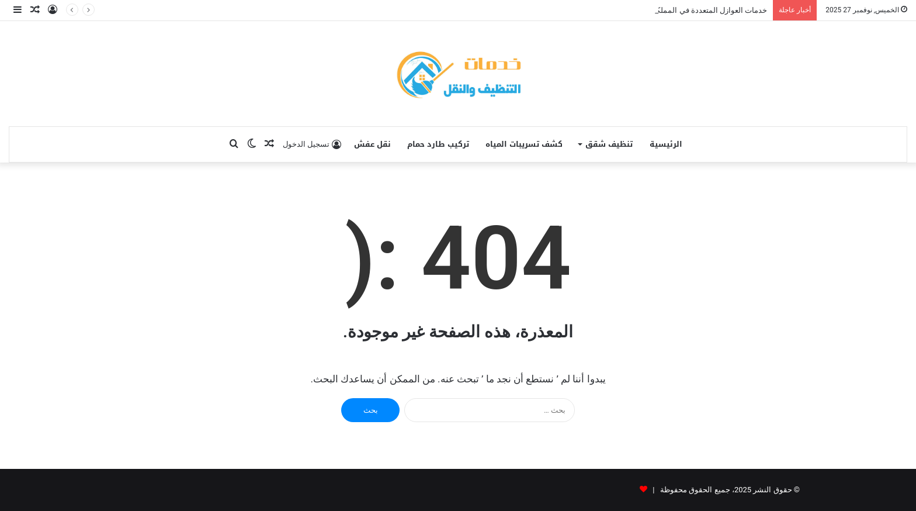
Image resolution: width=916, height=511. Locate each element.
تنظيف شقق (609, 144)
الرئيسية (666, 144)
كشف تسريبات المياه (524, 144)
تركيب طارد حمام (438, 144)
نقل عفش (372, 144)
